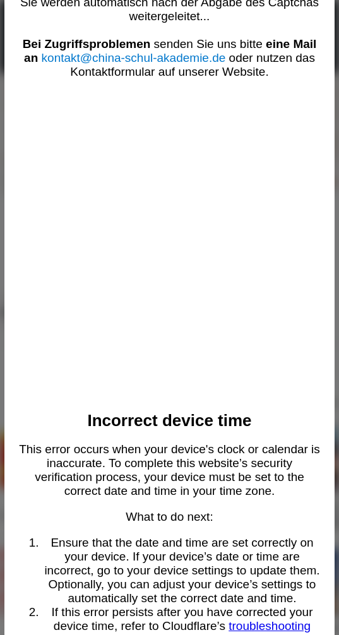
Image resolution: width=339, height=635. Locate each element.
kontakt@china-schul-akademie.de (134, 57)
